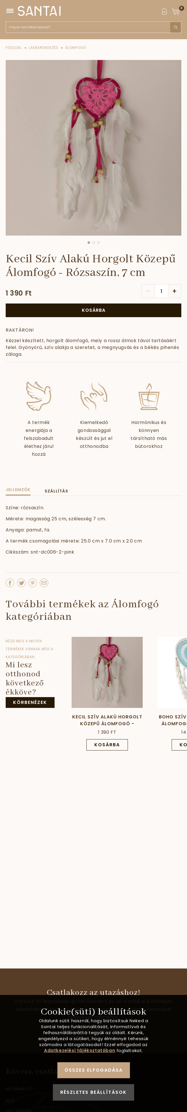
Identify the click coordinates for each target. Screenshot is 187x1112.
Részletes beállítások (93, 1092)
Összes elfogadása (94, 1070)
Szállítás (56, 491)
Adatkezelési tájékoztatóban (79, 1050)
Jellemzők (18, 489)
